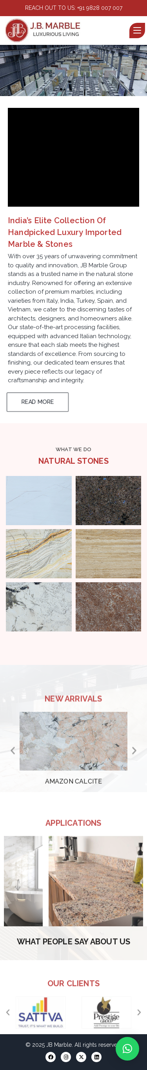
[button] (61, 89)
